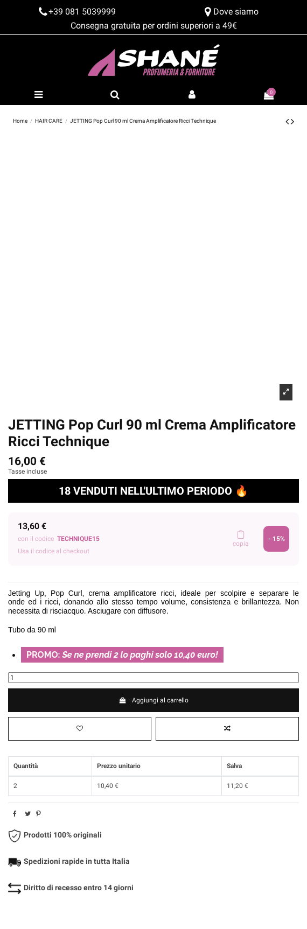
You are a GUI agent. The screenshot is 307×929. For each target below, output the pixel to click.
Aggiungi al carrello (153, 700)
